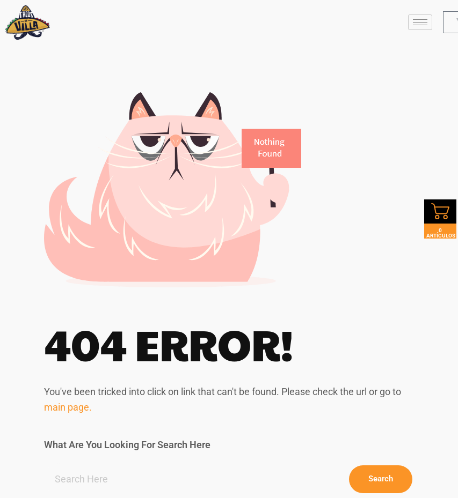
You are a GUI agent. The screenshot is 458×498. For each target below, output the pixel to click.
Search (380, 479)
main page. (68, 407)
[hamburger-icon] (420, 22)
